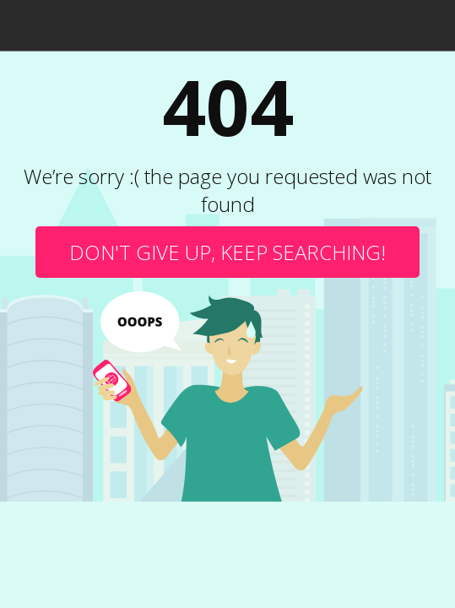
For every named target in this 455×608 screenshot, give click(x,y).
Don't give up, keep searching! (227, 252)
